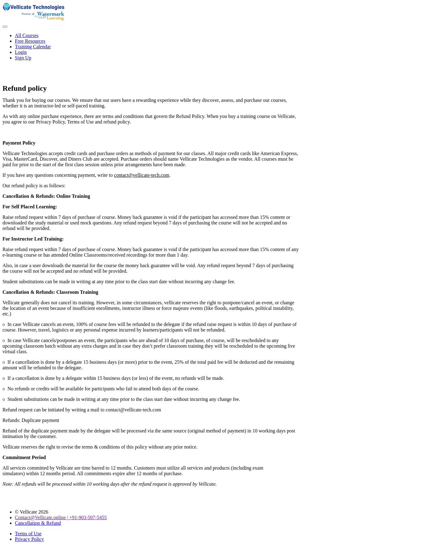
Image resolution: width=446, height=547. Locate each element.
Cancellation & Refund (38, 523)
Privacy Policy (29, 539)
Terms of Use (28, 533)
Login (21, 52)
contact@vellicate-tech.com (141, 175)
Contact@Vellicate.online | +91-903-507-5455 (61, 517)
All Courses (26, 35)
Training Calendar (33, 46)
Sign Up (23, 57)
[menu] (223, 47)
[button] (4, 27)
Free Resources (30, 41)
